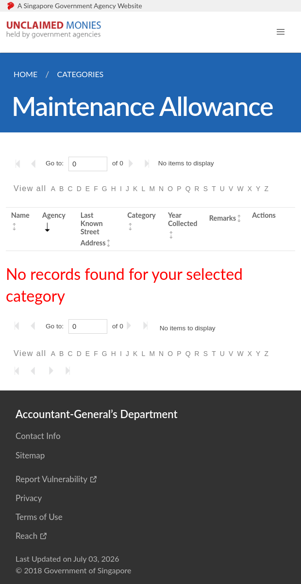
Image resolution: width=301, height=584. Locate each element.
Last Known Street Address (93, 229)
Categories (80, 74)
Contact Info (38, 436)
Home (25, 74)
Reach (26, 536)
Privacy (29, 498)
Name (20, 215)
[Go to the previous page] (36, 163)
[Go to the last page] (149, 163)
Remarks (222, 218)
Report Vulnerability (51, 479)
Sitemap (30, 455)
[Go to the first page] (20, 163)
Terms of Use (39, 517)
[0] (87, 164)
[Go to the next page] (132, 163)
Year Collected (183, 219)
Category (141, 215)
